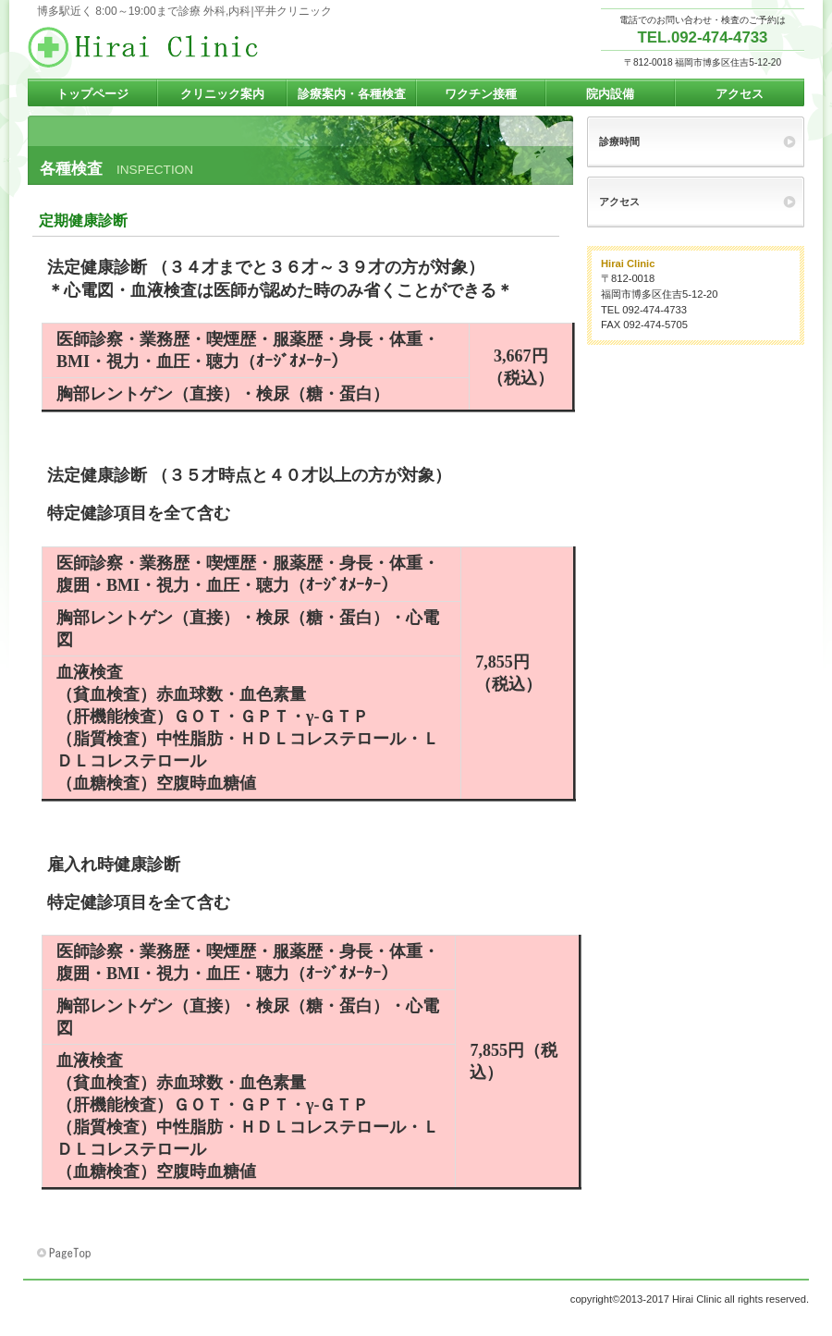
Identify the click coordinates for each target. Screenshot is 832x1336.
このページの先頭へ (65, 1253)
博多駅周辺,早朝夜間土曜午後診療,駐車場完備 (213, 47)
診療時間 (619, 141)
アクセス (619, 201)
